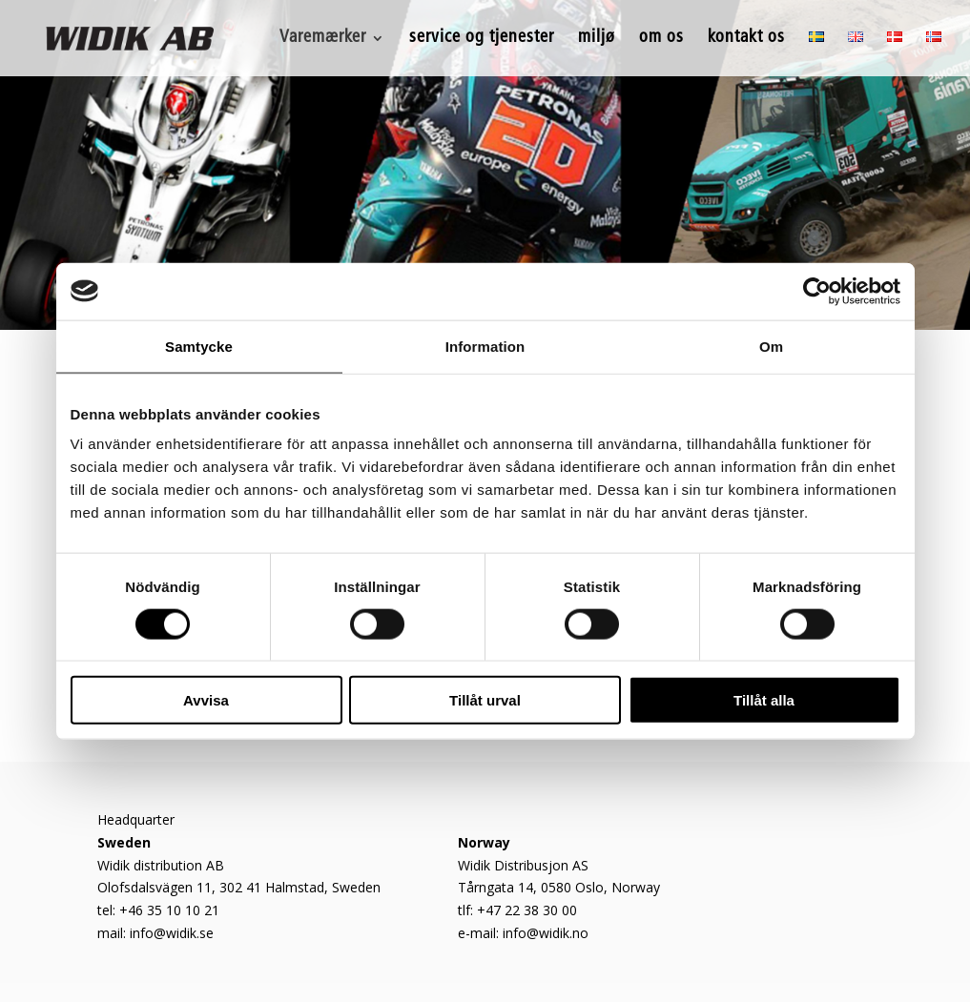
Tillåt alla (764, 700)
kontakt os (746, 39)
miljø (596, 39)
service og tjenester (481, 39)
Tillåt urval (485, 700)
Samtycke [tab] (199, 345)
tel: (108, 910)
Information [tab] (485, 345)
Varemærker (322, 39)
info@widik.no (545, 933)
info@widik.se (172, 933)
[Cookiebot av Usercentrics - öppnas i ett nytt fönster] (816, 290)
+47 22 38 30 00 (527, 910)
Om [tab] (771, 345)
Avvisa (206, 700)
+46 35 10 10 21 (169, 910)
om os (661, 39)
